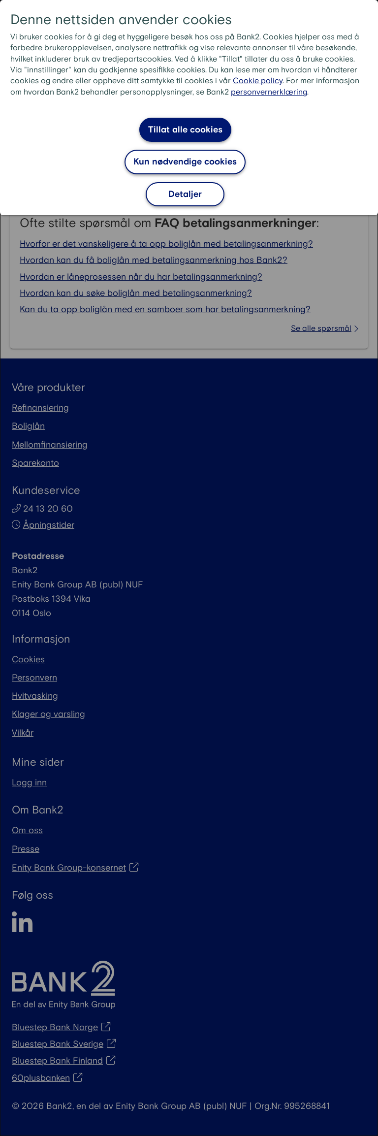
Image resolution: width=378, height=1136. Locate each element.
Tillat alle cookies (185, 129)
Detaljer (185, 194)
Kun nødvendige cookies (185, 161)
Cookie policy (258, 81)
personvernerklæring (269, 92)
